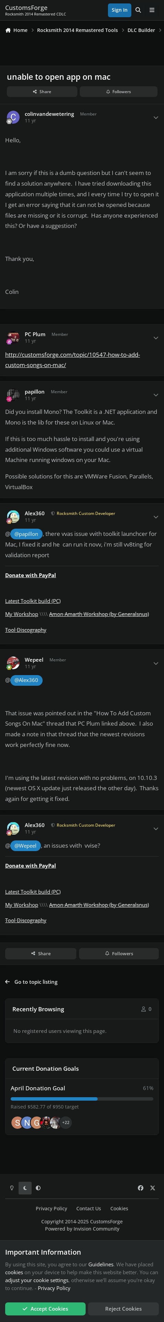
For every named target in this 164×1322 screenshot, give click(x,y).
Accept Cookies (45, 1308)
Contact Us (88, 1208)
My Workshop (21, 613)
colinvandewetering (49, 114)
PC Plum (35, 334)
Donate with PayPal (30, 575)
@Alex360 (26, 680)
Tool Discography (25, 629)
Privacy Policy (51, 1208)
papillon (35, 391)
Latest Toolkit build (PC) (33, 600)
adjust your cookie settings (36, 1280)
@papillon (26, 534)
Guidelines (100, 1264)
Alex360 (35, 513)
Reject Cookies (123, 1308)
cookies (14, 1272)
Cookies (119, 1208)
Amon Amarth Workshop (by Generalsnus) (99, 613)
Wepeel (34, 660)
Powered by (82, 1229)
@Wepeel (25, 845)
